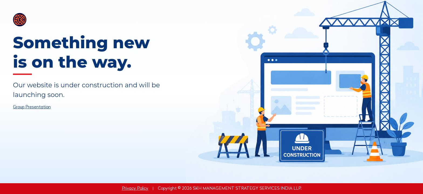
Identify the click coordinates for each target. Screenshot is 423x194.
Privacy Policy (135, 188)
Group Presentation (32, 107)
